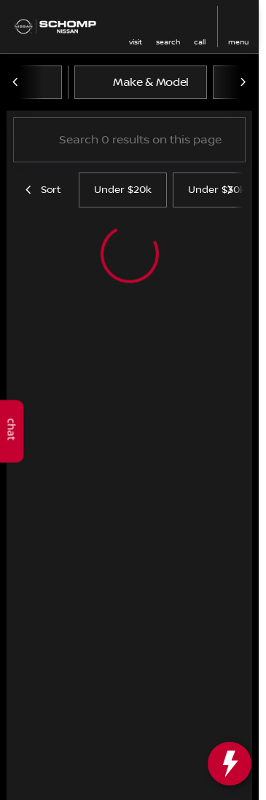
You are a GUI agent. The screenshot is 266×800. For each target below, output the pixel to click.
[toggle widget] (229, 763)
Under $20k (123, 190)
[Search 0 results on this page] (129, 140)
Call (200, 42)
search (168, 42)
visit (135, 42)
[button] (135, 26)
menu (238, 42)
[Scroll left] (16, 82)
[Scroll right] (243, 82)
